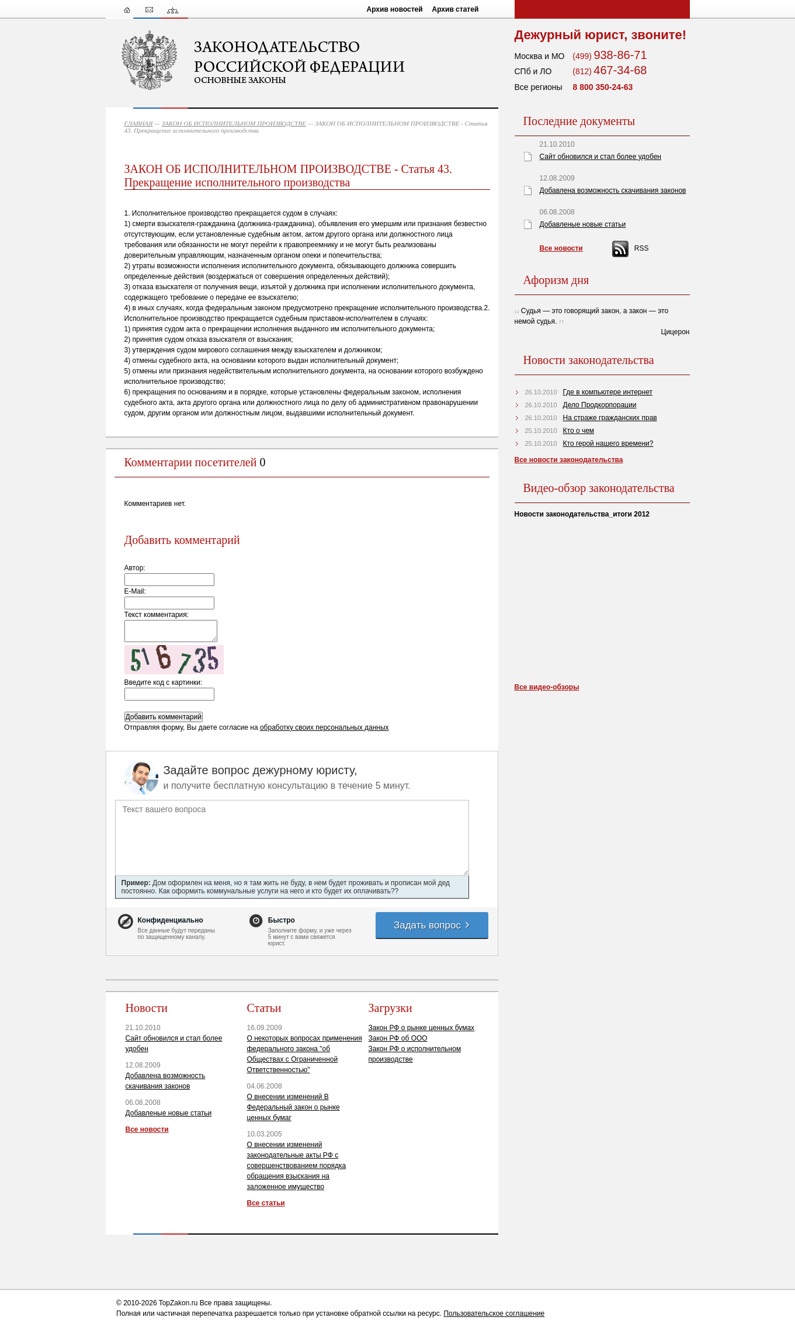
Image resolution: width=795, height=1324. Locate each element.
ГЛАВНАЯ (138, 123)
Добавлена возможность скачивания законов (613, 190)
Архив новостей (395, 9)
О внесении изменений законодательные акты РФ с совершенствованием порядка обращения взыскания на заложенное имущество (296, 1166)
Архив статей (455, 9)
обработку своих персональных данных (324, 727)
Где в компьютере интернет (607, 392)
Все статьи (266, 1203)
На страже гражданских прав (610, 418)
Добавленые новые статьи (169, 1113)
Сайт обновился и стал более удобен (600, 156)
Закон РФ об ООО (398, 1038)
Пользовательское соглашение (493, 1313)
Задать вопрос (432, 925)
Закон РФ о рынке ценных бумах (422, 1028)
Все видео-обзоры (547, 687)
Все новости (147, 1129)
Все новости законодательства (569, 460)
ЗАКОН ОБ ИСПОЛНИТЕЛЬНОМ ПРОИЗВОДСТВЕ (234, 123)
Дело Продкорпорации (600, 405)
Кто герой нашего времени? (608, 443)
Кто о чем (579, 431)
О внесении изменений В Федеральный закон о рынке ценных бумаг (293, 1107)
